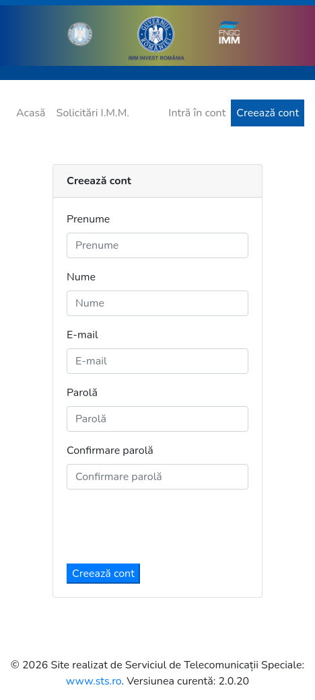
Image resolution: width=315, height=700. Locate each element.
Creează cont (267, 113)
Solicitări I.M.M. (93, 113)
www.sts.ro (94, 681)
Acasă (31, 113)
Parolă (82, 392)
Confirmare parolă (110, 450)
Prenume (88, 219)
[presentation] (169, 526)
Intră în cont (196, 113)
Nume (81, 277)
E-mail (82, 334)
